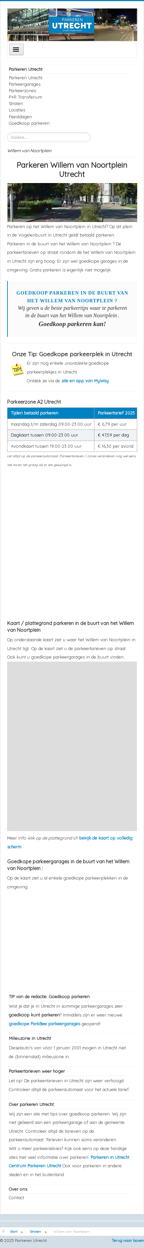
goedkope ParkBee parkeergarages (44, 1023)
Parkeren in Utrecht (110, 1157)
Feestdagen (20, 116)
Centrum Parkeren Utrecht (35, 1165)
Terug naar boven (128, 1240)
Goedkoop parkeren (29, 123)
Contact (16, 1197)
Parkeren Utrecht (25, 77)
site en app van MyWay (85, 380)
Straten (16, 103)
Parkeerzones (22, 90)
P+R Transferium (25, 97)
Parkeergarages (24, 84)
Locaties (17, 110)
